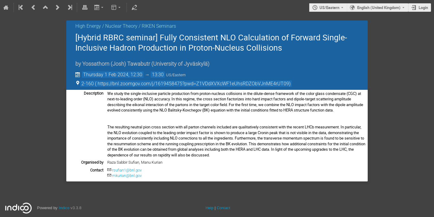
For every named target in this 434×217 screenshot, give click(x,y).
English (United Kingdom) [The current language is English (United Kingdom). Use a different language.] (379, 7)
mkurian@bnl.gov (127, 175)
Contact (223, 207)
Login (423, 7)
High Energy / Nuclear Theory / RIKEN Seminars (125, 26)
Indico (64, 207)
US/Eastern (329, 7)
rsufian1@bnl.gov (127, 170)
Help (209, 207)
